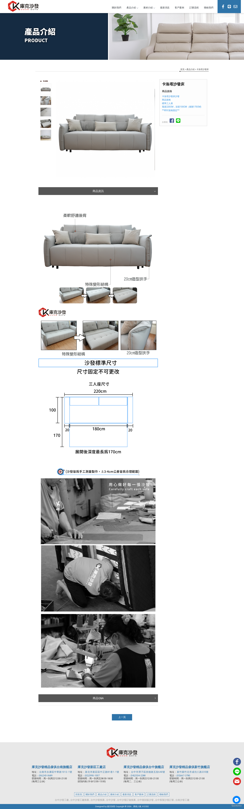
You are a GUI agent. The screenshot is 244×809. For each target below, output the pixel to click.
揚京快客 (111, 806)
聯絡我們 (208, 7)
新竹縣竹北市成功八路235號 (193, 772)
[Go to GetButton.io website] (237, 806)
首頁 (182, 69)
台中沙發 (110, 800)
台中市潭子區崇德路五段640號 (148, 772)
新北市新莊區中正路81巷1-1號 (102, 772)
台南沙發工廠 (182, 800)
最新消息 (164, 7)
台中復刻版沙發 (145, 800)
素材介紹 (149, 7)
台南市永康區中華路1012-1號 (55, 772)
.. (132, 806)
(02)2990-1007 (92, 775)
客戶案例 (179, 7)
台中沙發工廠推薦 (79, 800)
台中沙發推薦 (98, 800)
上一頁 (122, 717)
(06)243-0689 (45, 775)
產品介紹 (132, 7)
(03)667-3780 (183, 775)
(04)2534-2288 (138, 775)
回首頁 (78, 794)
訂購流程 (194, 7)
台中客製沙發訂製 (164, 800)
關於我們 (116, 7)
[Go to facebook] (236, 800)
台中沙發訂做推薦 (126, 800)
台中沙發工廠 (62, 800)
